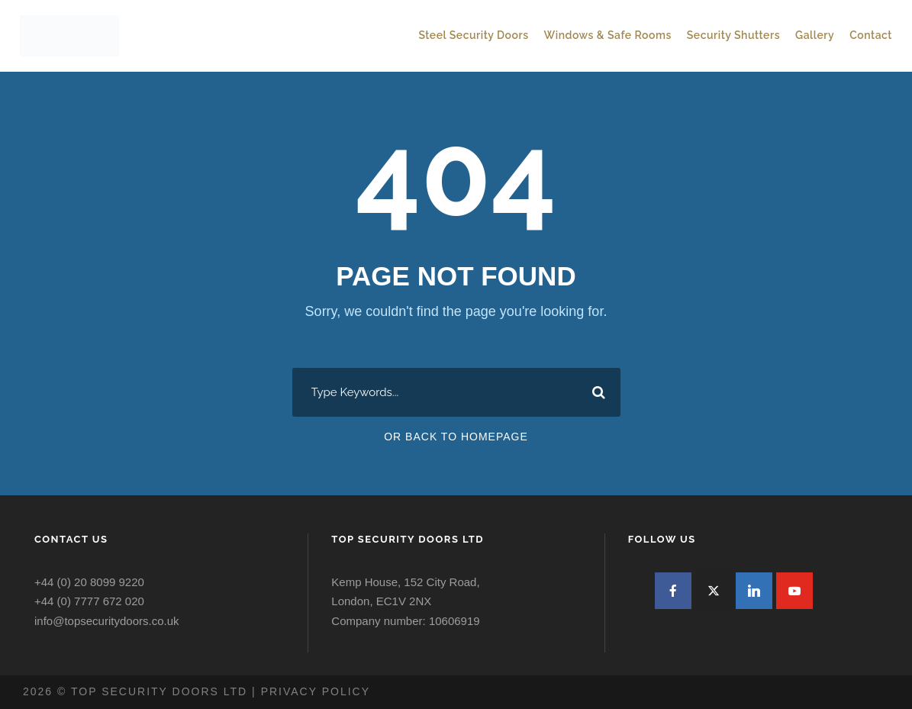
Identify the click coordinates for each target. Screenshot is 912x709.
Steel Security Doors (473, 35)
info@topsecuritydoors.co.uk (106, 620)
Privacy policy (315, 691)
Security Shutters (733, 35)
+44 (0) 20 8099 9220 (89, 581)
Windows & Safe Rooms (608, 35)
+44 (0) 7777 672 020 (89, 601)
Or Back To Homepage (456, 436)
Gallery (814, 35)
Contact (870, 35)
